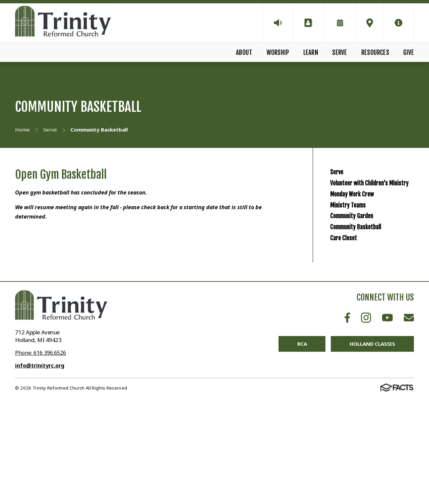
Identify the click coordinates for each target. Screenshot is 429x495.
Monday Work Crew (365, 236)
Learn (310, 53)
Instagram (366, 414)
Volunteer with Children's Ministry (376, 207)
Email (409, 414)
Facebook (347, 414)
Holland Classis (372, 440)
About (244, 53)
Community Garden (365, 282)
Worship (277, 53)
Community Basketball (371, 305)
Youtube (387, 414)
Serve (339, 53)
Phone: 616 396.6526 (40, 449)
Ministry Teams (358, 259)
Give (408, 53)
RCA (302, 440)
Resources (375, 53)
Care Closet (351, 328)
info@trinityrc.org (39, 462)
